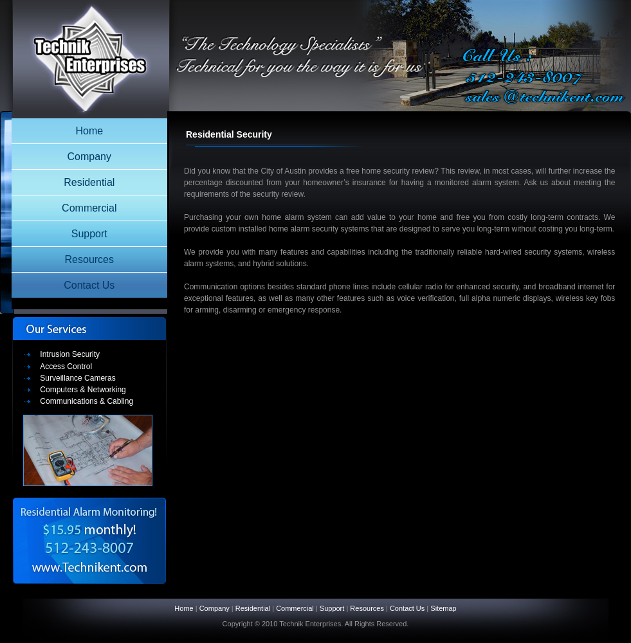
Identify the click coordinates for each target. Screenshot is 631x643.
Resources (89, 259)
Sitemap (443, 608)
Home (89, 130)
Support (89, 233)
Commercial (89, 208)
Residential (89, 182)
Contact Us (89, 285)
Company (89, 156)
